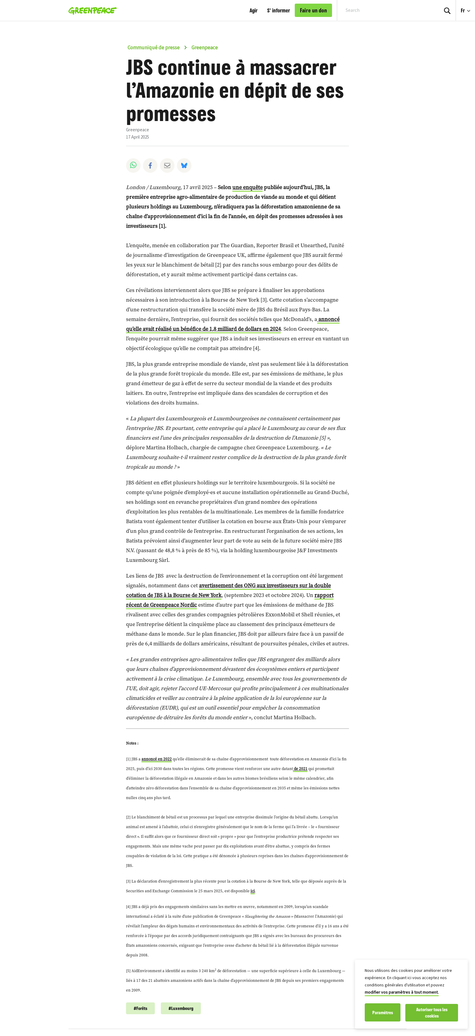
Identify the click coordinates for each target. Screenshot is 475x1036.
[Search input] (384, 10)
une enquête (247, 187)
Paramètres (382, 1013)
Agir (253, 10)
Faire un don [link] (313, 10)
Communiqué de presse (154, 47)
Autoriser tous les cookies (431, 1012)
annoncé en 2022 (156, 759)
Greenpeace (204, 47)
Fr (463, 10)
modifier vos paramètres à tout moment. (402, 993)
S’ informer (278, 10)
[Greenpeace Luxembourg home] (91, 10)
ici (253, 890)
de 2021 (300, 768)
